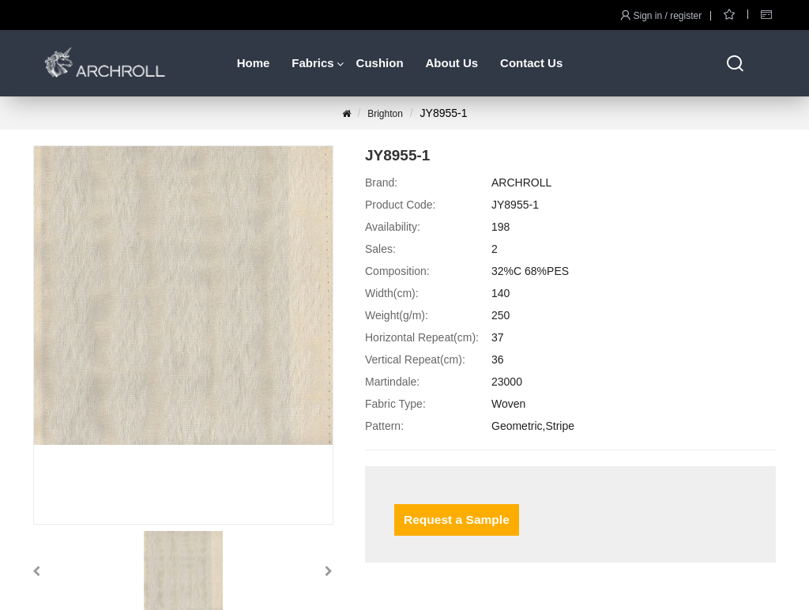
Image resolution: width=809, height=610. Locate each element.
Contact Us (531, 63)
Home (253, 63)
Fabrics (312, 63)
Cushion (380, 63)
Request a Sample (455, 519)
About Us (451, 63)
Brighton (385, 113)
